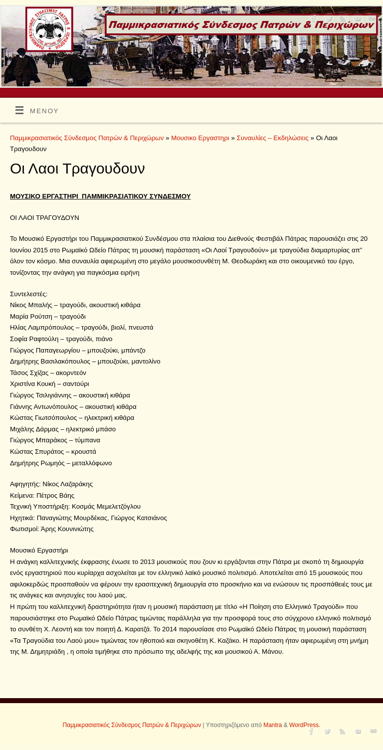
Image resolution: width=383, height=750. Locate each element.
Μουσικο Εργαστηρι (201, 138)
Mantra (272, 725)
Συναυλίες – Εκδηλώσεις (274, 138)
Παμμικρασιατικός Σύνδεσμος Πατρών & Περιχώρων (87, 138)
